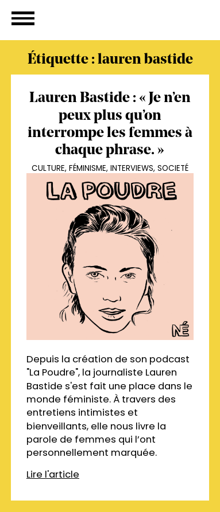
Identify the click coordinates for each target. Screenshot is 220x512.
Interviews (131, 168)
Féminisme (87, 168)
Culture (48, 168)
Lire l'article (52, 474)
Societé (172, 168)
